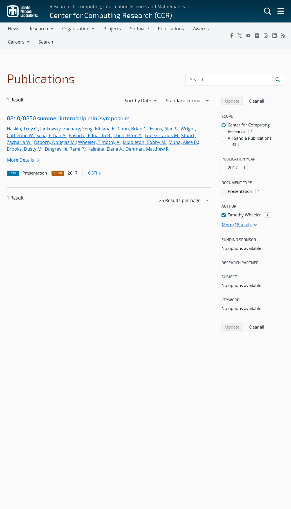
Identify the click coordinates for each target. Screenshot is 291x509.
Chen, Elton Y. (127, 135)
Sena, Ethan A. (51, 135)
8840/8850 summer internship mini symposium (68, 118)
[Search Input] (234, 79)
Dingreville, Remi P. (65, 149)
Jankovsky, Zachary (60, 129)
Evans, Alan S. (164, 129)
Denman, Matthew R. (148, 149)
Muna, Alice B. (183, 142)
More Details (23, 160)
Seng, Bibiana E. (98, 129)
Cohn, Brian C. (132, 129)
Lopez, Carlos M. (162, 135)
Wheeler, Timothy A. (99, 142)
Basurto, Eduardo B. (90, 135)
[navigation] (141, 100)
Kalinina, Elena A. (105, 149)
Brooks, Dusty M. (24, 149)
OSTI (95, 173)
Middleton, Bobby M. (144, 142)
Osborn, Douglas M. (55, 142)
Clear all (258, 101)
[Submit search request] (278, 79)
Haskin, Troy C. (22, 129)
